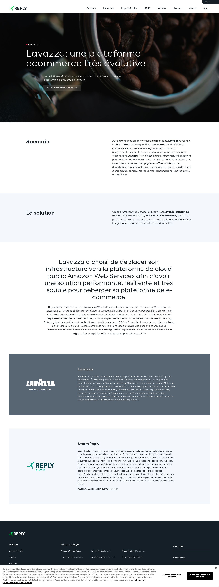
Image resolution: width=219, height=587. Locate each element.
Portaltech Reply (134, 216)
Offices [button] (12, 557)
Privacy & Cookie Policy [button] (71, 551)
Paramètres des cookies (172, 576)
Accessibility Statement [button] (132, 557)
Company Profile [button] (16, 551)
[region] (109, 576)
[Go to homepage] (18, 8)
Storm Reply (158, 212)
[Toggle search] (205, 8)
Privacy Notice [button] (72, 557)
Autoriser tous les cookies (200, 576)
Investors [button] (13, 563)
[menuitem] (91, 8)
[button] (62, 88)
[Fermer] (216, 568)
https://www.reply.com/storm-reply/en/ (98, 489)
